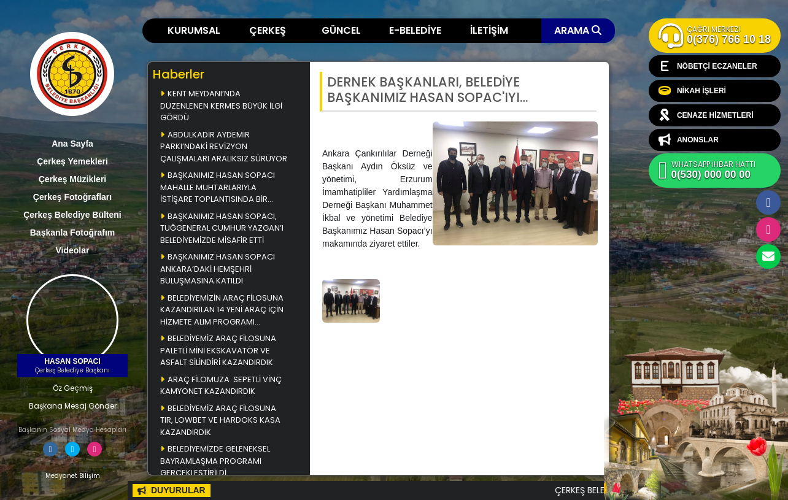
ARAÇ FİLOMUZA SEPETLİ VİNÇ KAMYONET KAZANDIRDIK (221, 386)
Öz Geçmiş (73, 388)
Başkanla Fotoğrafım (72, 232)
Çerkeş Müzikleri (73, 179)
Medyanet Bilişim (72, 475)
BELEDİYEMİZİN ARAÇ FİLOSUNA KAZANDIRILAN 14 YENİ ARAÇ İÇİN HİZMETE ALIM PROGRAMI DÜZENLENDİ (222, 310)
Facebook (768, 202)
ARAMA (577, 30)
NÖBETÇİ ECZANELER (708, 66)
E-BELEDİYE (415, 30)
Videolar (73, 250)
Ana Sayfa (72, 143)
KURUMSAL (194, 30)
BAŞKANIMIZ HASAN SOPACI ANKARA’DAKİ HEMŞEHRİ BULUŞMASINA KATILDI (217, 269)
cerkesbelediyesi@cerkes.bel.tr (768, 256)
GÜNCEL (341, 30)
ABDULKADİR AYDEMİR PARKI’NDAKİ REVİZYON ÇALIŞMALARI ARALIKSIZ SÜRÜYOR (223, 146)
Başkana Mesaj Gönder (73, 406)
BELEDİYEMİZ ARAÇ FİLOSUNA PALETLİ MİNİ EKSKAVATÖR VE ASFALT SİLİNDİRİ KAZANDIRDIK (218, 350)
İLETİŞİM (489, 30)
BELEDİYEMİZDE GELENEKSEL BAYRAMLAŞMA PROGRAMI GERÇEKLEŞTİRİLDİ (215, 461)
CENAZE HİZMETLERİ (706, 115)
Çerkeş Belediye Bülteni (72, 215)
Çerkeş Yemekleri (72, 161)
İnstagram (768, 229)
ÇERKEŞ (267, 30)
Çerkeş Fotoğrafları (72, 197)
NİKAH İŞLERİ (692, 91)
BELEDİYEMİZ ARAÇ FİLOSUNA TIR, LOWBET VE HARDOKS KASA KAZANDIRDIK (220, 420)
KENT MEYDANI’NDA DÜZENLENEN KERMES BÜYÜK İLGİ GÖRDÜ (221, 105)
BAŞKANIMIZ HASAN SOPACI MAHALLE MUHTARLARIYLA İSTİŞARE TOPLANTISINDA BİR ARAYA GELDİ (217, 188)
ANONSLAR (689, 140)
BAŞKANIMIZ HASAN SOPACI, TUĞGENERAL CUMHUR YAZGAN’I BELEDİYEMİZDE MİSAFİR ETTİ (222, 228)
